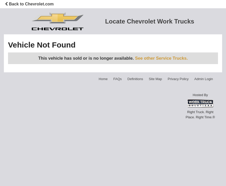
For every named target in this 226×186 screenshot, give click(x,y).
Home (103, 79)
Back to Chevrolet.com (29, 4)
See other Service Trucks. (161, 58)
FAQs (117, 79)
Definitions (135, 79)
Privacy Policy (178, 79)
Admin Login (203, 79)
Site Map (155, 79)
